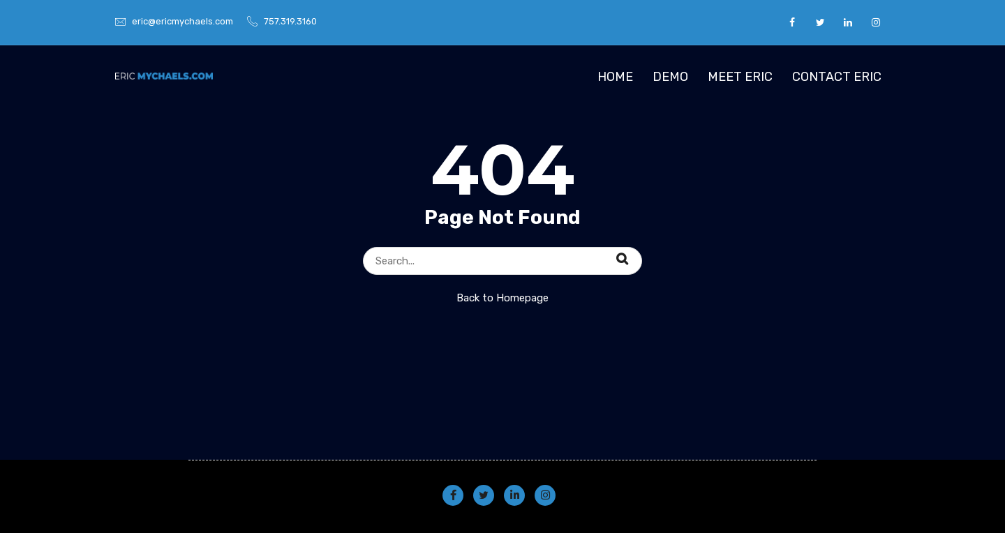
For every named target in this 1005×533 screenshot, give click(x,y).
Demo (670, 76)
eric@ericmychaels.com (182, 21)
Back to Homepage (502, 298)
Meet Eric (740, 76)
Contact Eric (836, 76)
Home (615, 76)
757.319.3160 (290, 21)
